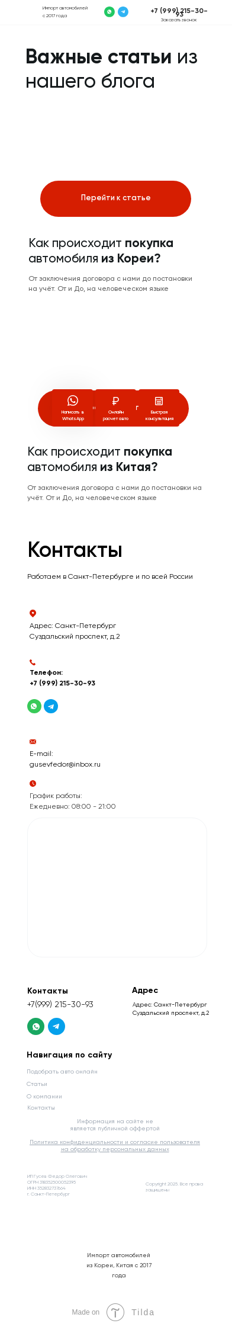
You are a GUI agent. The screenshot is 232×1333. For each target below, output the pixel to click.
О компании (44, 1097)
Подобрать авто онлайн (62, 1072)
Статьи (37, 1084)
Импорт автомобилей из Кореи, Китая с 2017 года (119, 1265)
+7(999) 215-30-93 (60, 1005)
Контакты (41, 1108)
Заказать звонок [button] (179, 20)
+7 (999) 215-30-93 (179, 13)
